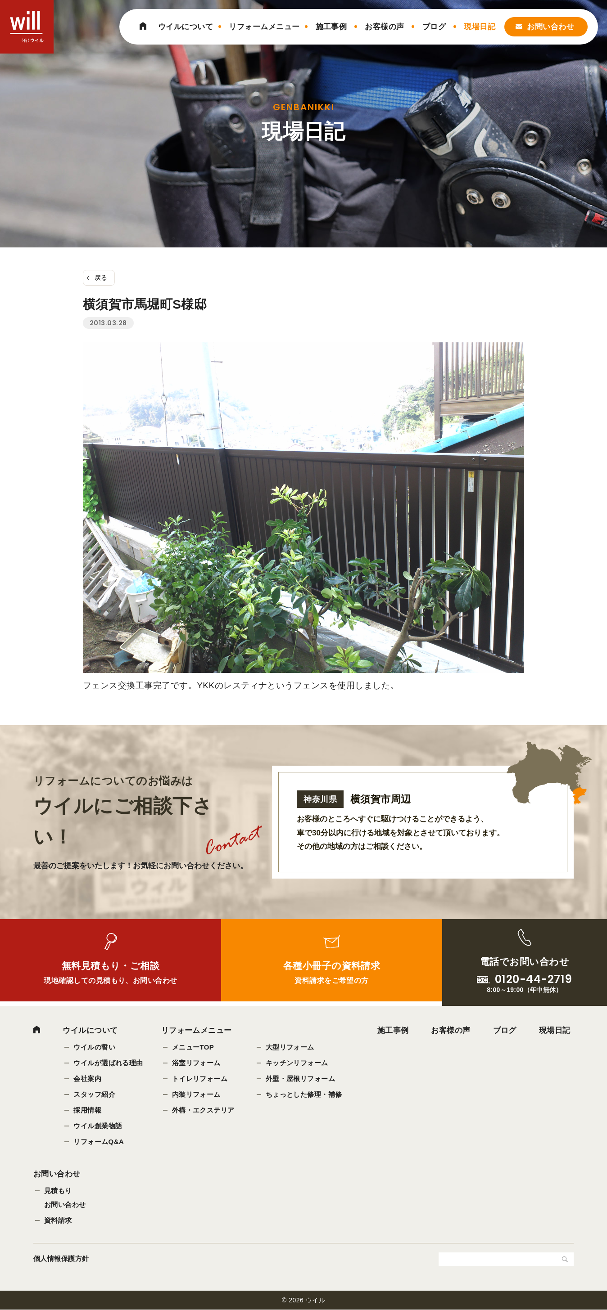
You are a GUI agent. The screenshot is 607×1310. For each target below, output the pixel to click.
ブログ (434, 26)
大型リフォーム (290, 1047)
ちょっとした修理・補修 (304, 1094)
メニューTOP (193, 1047)
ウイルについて (185, 26)
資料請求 (58, 1221)
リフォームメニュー (264, 26)
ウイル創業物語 (97, 1126)
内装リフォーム (196, 1094)
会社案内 (87, 1078)
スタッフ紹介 (94, 1094)
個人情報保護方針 (61, 1259)
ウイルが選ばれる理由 (108, 1063)
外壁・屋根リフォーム (300, 1078)
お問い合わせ (550, 26)
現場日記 (479, 26)
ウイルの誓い (94, 1047)
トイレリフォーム (200, 1078)
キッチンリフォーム (297, 1063)
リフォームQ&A (98, 1141)
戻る (101, 277)
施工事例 (331, 26)
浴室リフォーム (196, 1063)
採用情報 (87, 1110)
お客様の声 (384, 26)
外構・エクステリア (203, 1110)
